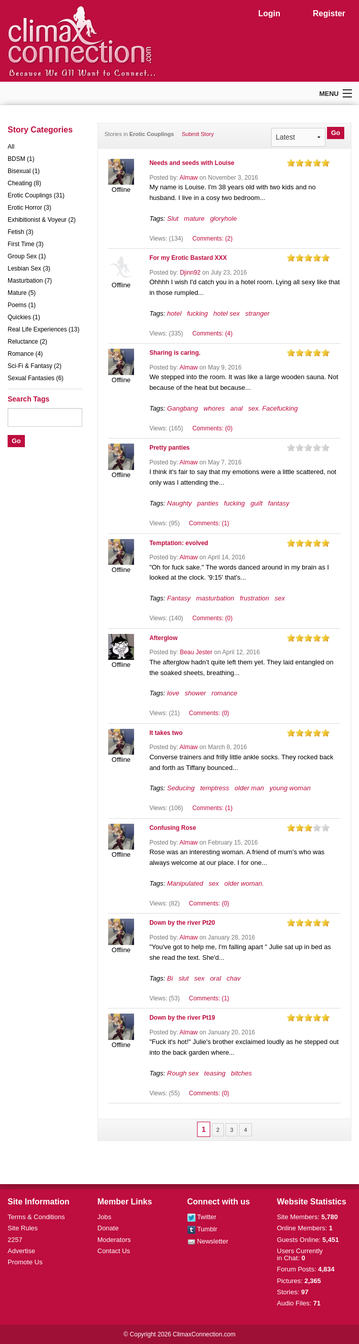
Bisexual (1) (24, 171)
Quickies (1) (24, 317)
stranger (257, 313)
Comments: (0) (212, 428)
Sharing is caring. (175, 352)
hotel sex (226, 313)
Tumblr (202, 1229)
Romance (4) (25, 353)
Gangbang (182, 408)
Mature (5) (22, 292)
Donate (108, 1228)
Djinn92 (190, 272)
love (173, 693)
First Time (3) (26, 244)
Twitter (202, 1217)
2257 (15, 1240)
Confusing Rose (172, 827)
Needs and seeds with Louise (191, 162)
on (291, 162)
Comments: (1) (209, 523)
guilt (256, 503)
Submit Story (198, 134)
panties (207, 503)
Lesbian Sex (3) (29, 268)
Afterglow (163, 638)
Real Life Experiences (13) (43, 329)
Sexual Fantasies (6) (35, 378)
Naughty (179, 503)
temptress (214, 788)
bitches (241, 1073)
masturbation (215, 598)
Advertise (21, 1251)
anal (236, 408)
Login (269, 13)
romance (225, 693)
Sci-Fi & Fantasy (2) (34, 365)
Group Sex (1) (27, 256)
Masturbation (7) (30, 280)
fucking (197, 313)
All (11, 146)
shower (195, 693)
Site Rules (23, 1228)
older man (249, 788)
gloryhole (223, 218)
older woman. (244, 883)
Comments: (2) (212, 238)
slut (183, 978)
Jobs (104, 1217)
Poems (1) (22, 305)
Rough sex (183, 1073)
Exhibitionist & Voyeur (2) (42, 219)
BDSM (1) (21, 158)
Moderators (114, 1240)
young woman (290, 788)
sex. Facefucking (273, 408)
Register (329, 13)
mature (194, 218)
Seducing (180, 788)
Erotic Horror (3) (29, 207)
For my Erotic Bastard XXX (188, 257)
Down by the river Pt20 (182, 922)
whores (214, 408)
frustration (254, 598)
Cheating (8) (24, 183)
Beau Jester (196, 652)
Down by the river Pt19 (182, 1017)
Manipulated (185, 883)
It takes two (165, 732)
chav (233, 978)
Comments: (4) (212, 333)
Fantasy (178, 598)
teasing (214, 1073)
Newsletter (208, 1241)
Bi (170, 978)
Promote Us (25, 1262)
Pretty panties (169, 447)
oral (215, 978)
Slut (172, 218)
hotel (174, 313)
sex (280, 598)
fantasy (278, 503)
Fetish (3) (21, 232)
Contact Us (113, 1251)
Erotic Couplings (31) (36, 195)
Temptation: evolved (178, 543)
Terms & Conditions (36, 1217)
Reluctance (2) (27, 341)
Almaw (189, 177)
